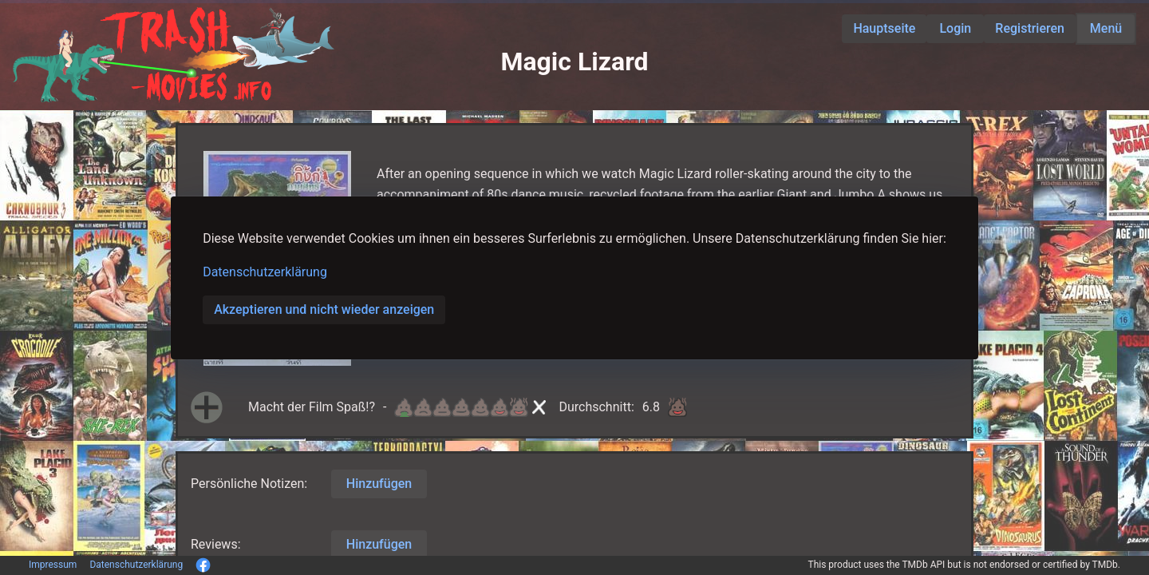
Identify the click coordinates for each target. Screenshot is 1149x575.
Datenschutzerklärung (265, 272)
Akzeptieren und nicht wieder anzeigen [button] (324, 309)
